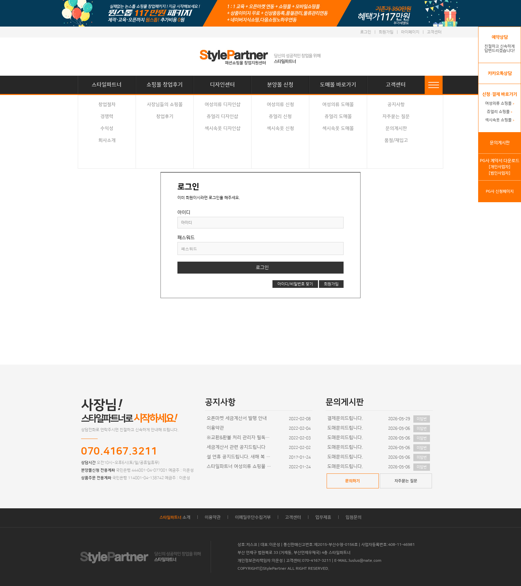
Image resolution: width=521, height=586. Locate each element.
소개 (174, 517)
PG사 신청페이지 (500, 191)
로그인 (365, 32)
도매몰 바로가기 (338, 85)
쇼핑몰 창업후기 (165, 85)
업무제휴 (323, 517)
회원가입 (386, 32)
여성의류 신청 (280, 104)
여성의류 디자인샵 (223, 104)
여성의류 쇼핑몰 (499, 103)
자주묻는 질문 (396, 116)
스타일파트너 (107, 85)
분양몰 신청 (280, 85)
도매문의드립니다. (345, 428)
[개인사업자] (499, 167)
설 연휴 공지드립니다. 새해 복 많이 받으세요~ (240, 457)
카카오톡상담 (500, 73)
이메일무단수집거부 (253, 517)
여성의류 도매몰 (338, 104)
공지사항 (396, 104)
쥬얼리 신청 (280, 116)
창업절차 (107, 104)
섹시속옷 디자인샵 (223, 128)
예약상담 (500, 37)
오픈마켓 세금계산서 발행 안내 (237, 418)
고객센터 (434, 32)
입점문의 (354, 517)
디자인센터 (222, 85)
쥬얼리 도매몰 (338, 116)
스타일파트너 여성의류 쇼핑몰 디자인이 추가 (240, 466)
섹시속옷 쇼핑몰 (499, 120)
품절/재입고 (396, 140)
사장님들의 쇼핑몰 (165, 104)
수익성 (106, 128)
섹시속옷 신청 (280, 128)
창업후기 (164, 116)
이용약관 (215, 428)
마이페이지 (410, 32)
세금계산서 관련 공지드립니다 (236, 447)
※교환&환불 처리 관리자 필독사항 (240, 437)
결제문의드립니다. (345, 418)
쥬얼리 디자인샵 (222, 116)
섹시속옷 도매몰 (338, 128)
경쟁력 (106, 116)
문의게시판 (396, 128)
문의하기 (352, 481)
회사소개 (107, 140)
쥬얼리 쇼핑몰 (499, 112)
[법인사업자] (499, 173)
